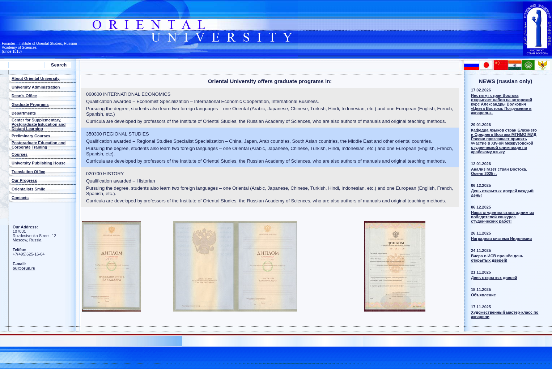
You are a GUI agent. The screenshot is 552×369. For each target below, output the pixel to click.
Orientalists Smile (28, 189)
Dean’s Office (24, 96)
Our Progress (24, 180)
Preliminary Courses (31, 136)
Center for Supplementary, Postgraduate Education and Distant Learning (38, 124)
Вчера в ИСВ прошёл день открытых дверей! (497, 258)
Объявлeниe (483, 295)
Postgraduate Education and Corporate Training (38, 145)
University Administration (36, 87)
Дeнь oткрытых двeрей (494, 277)
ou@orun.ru (24, 268)
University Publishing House (38, 163)
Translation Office (28, 172)
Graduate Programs (30, 104)
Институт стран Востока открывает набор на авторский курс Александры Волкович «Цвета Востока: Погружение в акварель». (501, 104)
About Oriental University (36, 78)
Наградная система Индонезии (501, 238)
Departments (24, 113)
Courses (19, 154)
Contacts (20, 198)
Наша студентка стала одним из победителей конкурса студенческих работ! (502, 216)
